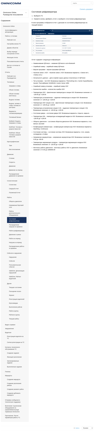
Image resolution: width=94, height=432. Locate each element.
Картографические (13, 141)
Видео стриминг (10, 325)
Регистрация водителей (16, 299)
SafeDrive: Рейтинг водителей (15, 277)
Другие (9, 283)
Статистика (12, 184)
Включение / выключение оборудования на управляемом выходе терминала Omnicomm (13, 409)
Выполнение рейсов (15, 307)
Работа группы (13, 311)
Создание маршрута (13, 379)
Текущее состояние (15, 287)
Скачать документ (86, 9)
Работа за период (14, 238)
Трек (10, 145)
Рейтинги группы (14, 315)
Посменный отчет (14, 192)
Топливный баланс (15, 117)
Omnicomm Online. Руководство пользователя (13, 14)
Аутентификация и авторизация (11, 31)
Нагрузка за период (15, 242)
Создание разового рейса (15, 389)
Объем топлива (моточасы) (14, 94)
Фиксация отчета (12, 57)
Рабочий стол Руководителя (11, 77)
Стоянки (11, 158)
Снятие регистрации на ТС (15, 342)
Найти (92, 3)
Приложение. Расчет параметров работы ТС (12, 416)
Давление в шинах (15, 234)
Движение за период (15, 170)
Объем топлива (14, 90)
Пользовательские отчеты (15, 61)
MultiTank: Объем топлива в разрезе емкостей (15, 134)
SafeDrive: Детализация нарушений (16, 272)
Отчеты (7, 72)
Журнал (11, 295)
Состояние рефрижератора (14, 220)
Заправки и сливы (15, 86)
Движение (10, 154)
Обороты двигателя (15, 201)
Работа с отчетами (11, 36)
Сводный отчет (14, 188)
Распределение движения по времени (16, 175)
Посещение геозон (15, 291)
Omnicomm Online (9, 26)
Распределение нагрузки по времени (15, 226)
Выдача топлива (14, 99)
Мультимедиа (13, 303)
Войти (77, 428)
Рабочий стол (11, 40)
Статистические (12, 181)
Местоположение (14, 149)
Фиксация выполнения (14, 357)
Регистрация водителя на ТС (15, 337)
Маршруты (8, 375)
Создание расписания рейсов (14, 384)
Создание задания (13, 353)
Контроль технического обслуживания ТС (12, 348)
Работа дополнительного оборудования (14, 213)
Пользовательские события (15, 266)
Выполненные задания (14, 367)
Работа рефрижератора (16, 230)
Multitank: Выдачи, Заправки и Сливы (15, 122)
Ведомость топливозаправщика (15, 112)
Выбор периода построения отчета (13, 52)
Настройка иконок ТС (14, 44)
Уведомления (9, 328)
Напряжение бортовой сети (16, 206)
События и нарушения (14, 253)
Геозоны (7, 371)
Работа (9, 197)
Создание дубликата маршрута (13, 394)
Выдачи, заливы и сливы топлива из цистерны (15, 105)
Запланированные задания (13, 362)
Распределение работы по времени (16, 247)
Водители (8, 332)
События (12, 261)
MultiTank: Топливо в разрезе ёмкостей (15, 128)
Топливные (10, 82)
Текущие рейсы (14, 319)
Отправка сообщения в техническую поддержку (13, 401)
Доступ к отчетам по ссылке (13, 66)
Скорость (12, 162)
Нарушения (12, 257)
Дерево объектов (12, 48)
